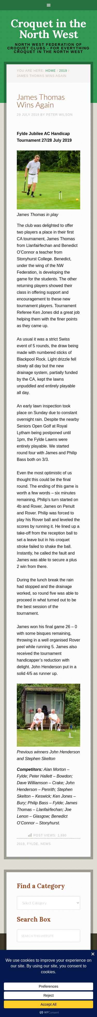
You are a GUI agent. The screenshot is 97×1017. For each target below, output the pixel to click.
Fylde (32, 844)
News (46, 844)
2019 (21, 844)
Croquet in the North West (48, 28)
